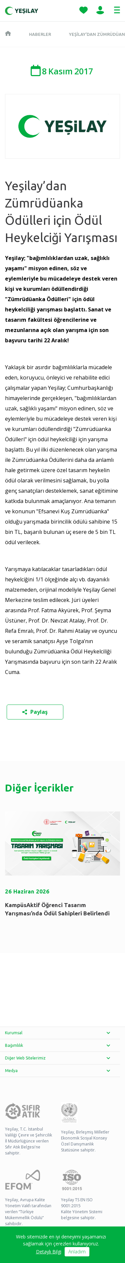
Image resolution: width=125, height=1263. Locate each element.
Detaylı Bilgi (48, 1251)
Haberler (40, 34)
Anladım (77, 1251)
